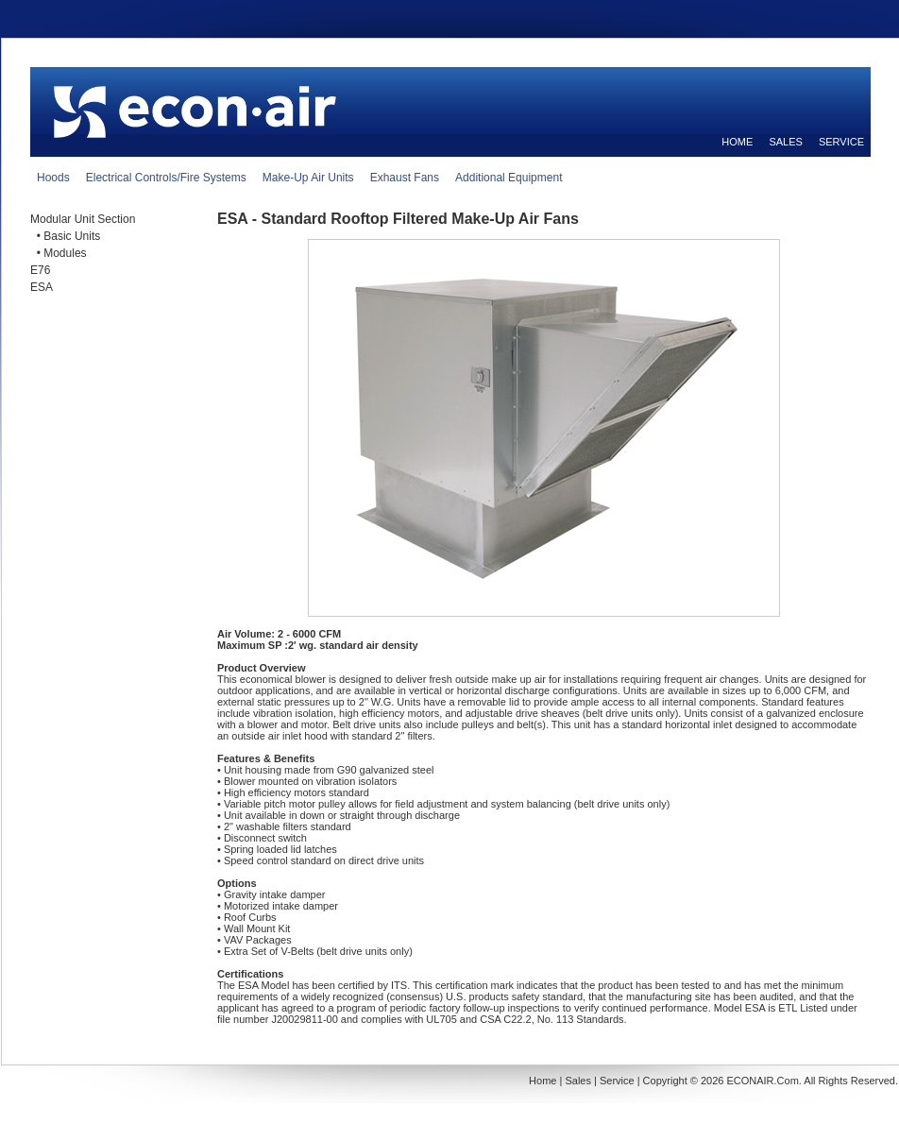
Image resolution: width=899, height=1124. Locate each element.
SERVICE (841, 141)
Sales (578, 1080)
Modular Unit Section (82, 219)
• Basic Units (65, 236)
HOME (737, 141)
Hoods (53, 177)
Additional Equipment (508, 177)
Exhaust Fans (404, 177)
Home (542, 1080)
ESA (41, 287)
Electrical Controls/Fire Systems (166, 177)
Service (617, 1080)
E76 (40, 270)
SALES (785, 141)
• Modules (58, 253)
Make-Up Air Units (308, 177)
